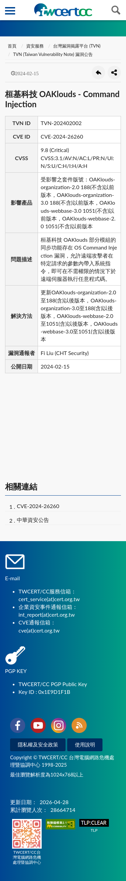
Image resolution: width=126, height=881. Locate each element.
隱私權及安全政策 (38, 744)
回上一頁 (98, 72)
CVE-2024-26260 (38, 506)
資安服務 (35, 46)
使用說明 (85, 744)
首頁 (11, 46)
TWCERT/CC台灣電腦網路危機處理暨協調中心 (27, 842)
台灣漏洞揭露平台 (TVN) (76, 46)
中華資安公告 (33, 520)
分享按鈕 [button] (114, 72)
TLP (94, 826)
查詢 (116, 10)
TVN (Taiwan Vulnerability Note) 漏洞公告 (53, 54)
